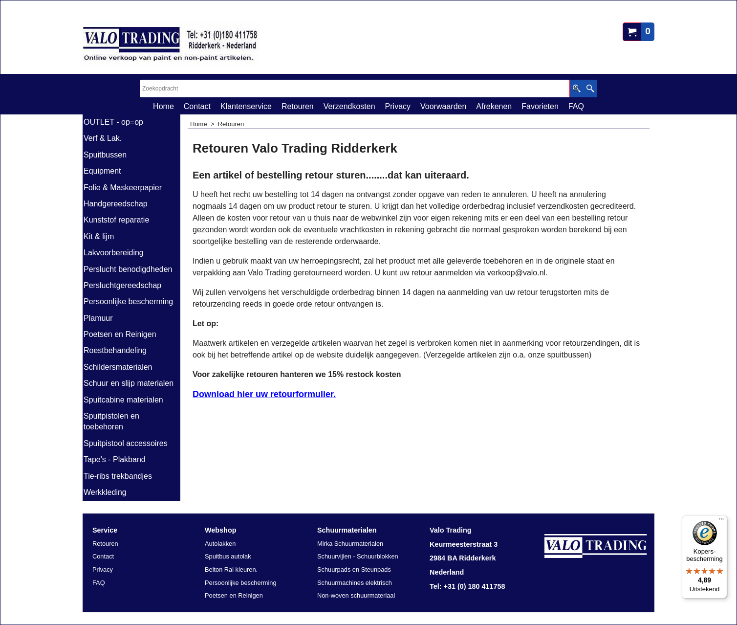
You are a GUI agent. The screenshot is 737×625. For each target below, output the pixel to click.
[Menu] (721, 521)
